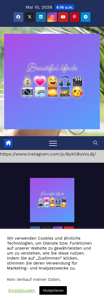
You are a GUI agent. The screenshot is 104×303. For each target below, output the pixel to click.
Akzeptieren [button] (53, 290)
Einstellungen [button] (21, 290)
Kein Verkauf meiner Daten (33, 279)
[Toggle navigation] (52, 143)
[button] (95, 143)
